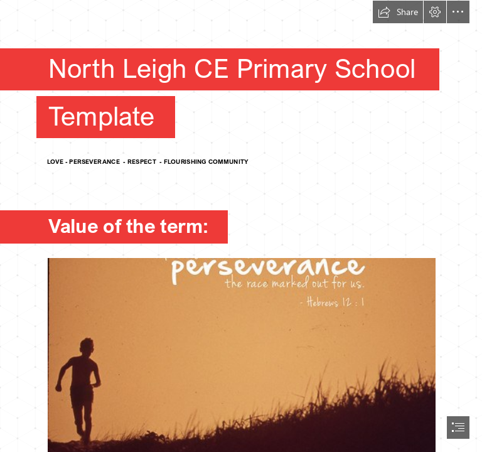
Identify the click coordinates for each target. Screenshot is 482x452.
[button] (398, 12)
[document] (241, 226)
